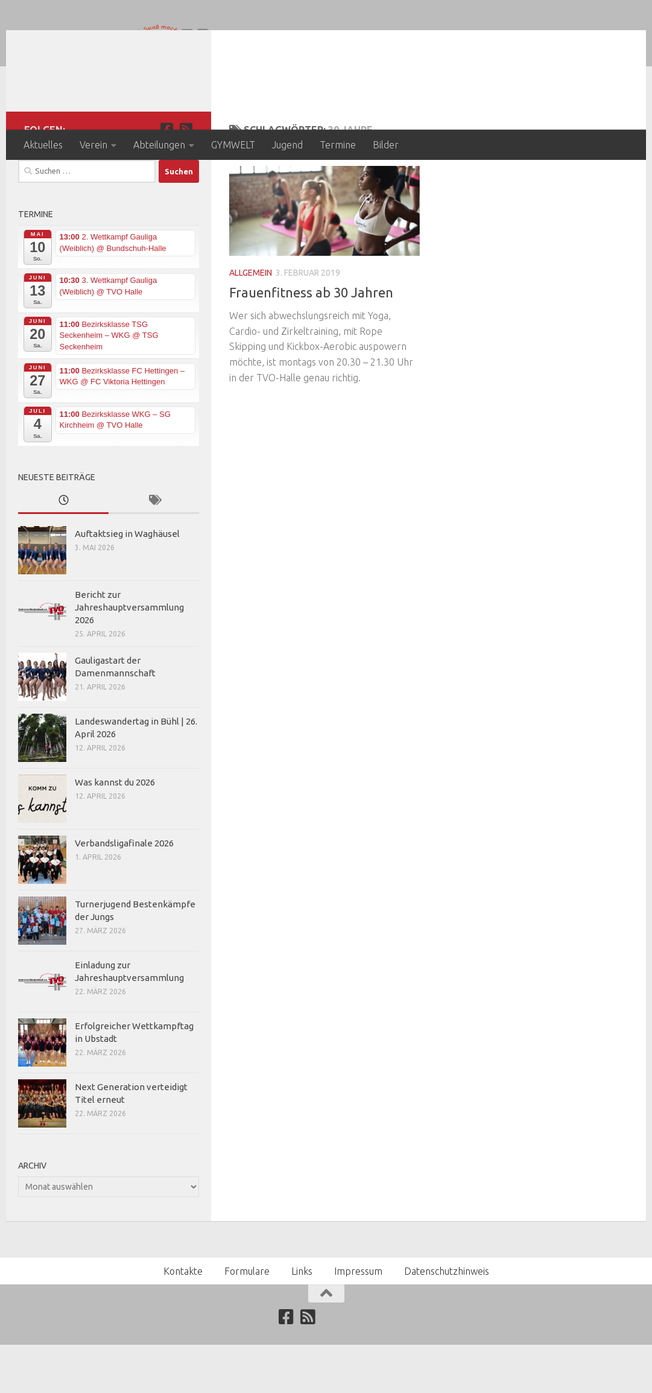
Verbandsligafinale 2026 (124, 891)
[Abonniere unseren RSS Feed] (186, 177)
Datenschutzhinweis (446, 1319)
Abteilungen (159, 144)
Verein (93, 144)
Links (301, 1319)
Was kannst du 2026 (115, 830)
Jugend (287, 144)
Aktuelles (43, 144)
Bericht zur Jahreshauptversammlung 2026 (129, 655)
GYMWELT (233, 144)
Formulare (247, 1319)
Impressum (358, 1319)
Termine (338, 144)
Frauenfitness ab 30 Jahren (311, 340)
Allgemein (250, 321)
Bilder (386, 144)
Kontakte (183, 1319)
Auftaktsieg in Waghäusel (127, 582)
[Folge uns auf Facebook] (166, 177)
